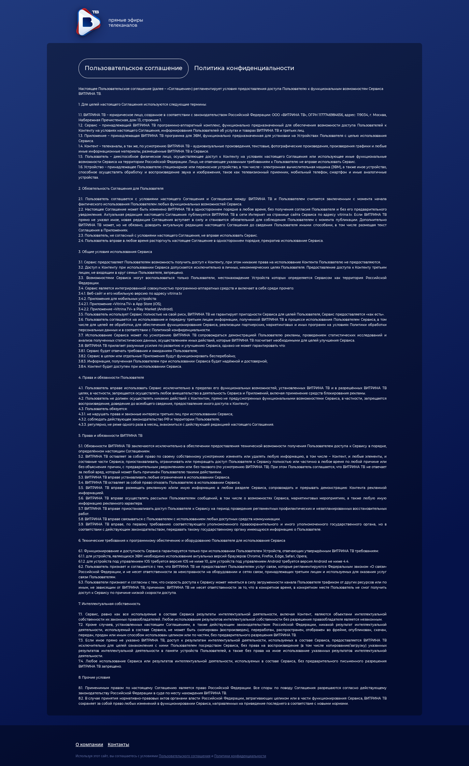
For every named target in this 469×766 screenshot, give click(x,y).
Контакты (118, 744)
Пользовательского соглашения (185, 756)
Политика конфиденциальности (244, 68)
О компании (89, 744)
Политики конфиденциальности (240, 756)
